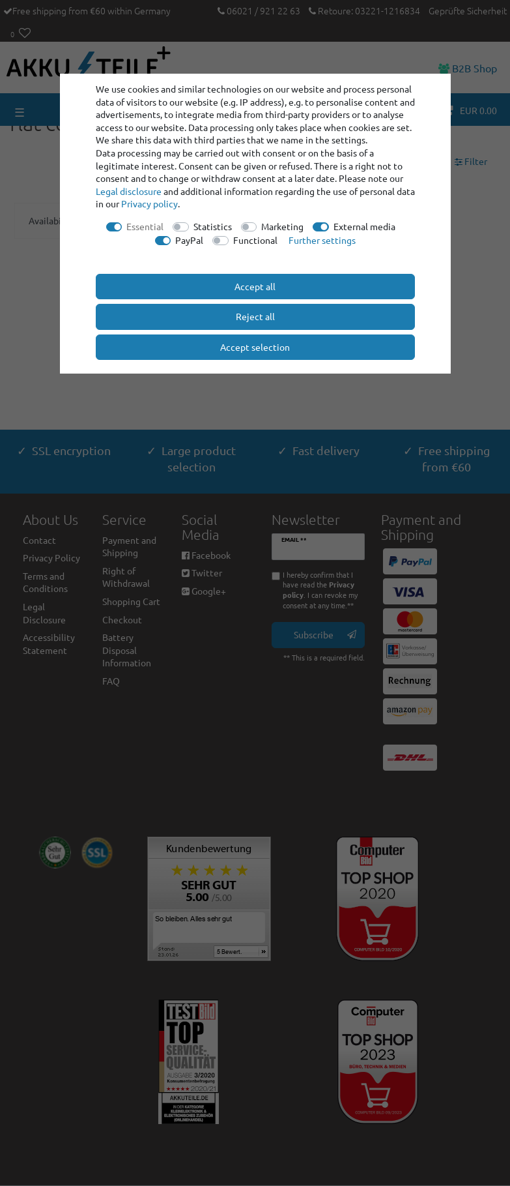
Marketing (282, 226)
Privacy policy (149, 203)
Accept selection (255, 347)
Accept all (255, 286)
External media (364, 226)
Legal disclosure (129, 191)
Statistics (212, 226)
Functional (255, 240)
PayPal (189, 240)
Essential (144, 226)
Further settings (322, 240)
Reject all (255, 316)
